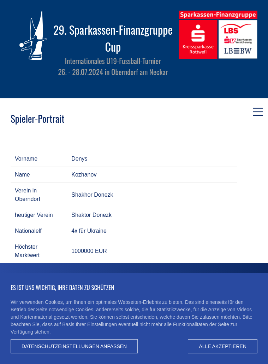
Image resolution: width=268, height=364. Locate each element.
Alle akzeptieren (222, 346)
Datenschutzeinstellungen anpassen (74, 346)
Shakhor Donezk (92, 195)
